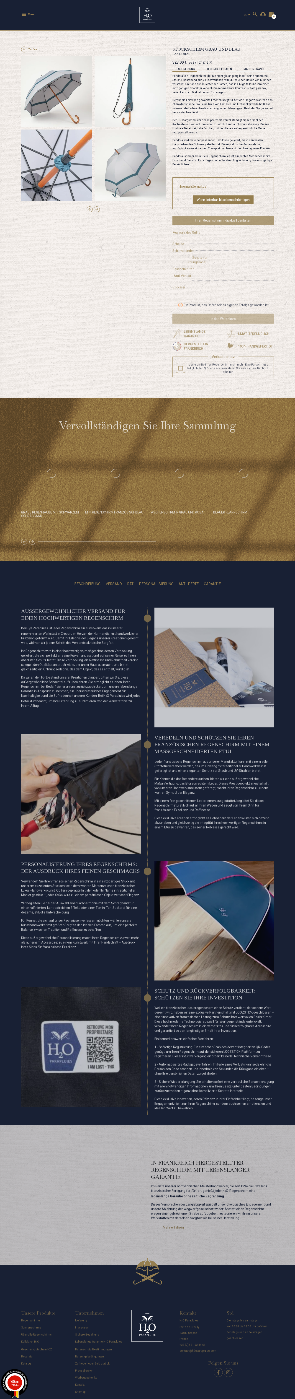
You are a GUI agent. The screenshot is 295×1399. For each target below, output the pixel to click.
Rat (130, 570)
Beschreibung (87, 570)
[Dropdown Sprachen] (247, 15)
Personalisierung (156, 570)
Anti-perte (189, 570)
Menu (28, 14)
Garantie (212, 570)
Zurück (29, 49)
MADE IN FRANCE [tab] (254, 69)
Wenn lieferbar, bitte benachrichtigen (223, 200)
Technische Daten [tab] (219, 69)
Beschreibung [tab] (185, 69)
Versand (114, 570)
